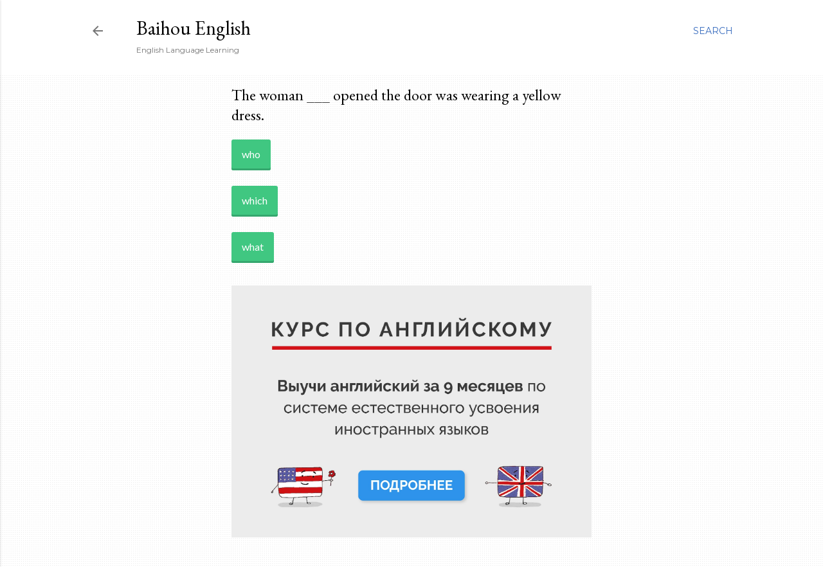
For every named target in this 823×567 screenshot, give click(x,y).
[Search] (713, 30)
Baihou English (193, 27)
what (253, 246)
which (254, 200)
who (251, 154)
